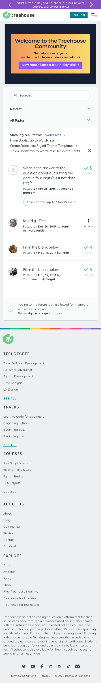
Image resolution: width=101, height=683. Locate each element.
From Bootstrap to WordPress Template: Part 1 (45, 151)
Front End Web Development (23, 363)
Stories (8, 533)
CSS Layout (11, 483)
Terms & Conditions (23, 675)
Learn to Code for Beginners (23, 416)
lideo (65, 252)
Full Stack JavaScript (17, 370)
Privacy (45, 675)
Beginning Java (14, 436)
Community (11, 526)
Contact (8, 539)
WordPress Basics (56, 6)
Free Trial (79, 15)
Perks (7, 578)
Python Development (18, 376)
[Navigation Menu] (94, 15)
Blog (6, 520)
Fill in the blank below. (41, 247)
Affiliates (9, 571)
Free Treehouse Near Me (20, 591)
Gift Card (9, 546)
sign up (47, 313)
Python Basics (13, 476)
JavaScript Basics (15, 463)
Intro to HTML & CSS (17, 469)
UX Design (10, 389)
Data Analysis (12, 383)
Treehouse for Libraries (19, 598)
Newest (16, 109)
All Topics (17, 120)
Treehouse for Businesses (21, 604)
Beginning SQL (14, 429)
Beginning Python (16, 423)
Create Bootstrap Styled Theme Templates (41, 146)
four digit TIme (35, 221)
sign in (32, 313)
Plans (7, 565)
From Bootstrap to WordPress (32, 140)
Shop (7, 585)
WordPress (53, 135)
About (7, 513)
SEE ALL (10, 398)
